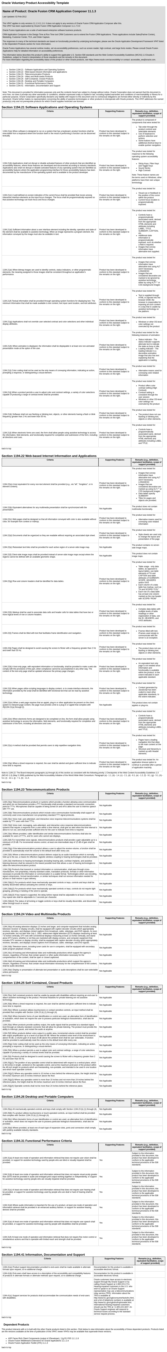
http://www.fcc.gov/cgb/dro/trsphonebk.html (112, 1302)
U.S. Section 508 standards (83, 55)
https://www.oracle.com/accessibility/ (105, 60)
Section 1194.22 (16, 72)
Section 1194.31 (16, 83)
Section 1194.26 (16, 81)
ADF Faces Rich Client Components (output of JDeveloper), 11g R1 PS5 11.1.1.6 (43, 1338)
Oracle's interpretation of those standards (40, 57)
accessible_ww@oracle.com (143, 60)
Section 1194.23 (16, 74)
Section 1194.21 (16, 70)
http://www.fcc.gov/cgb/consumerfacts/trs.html (114, 1298)
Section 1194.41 (16, 86)
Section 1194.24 (16, 76)
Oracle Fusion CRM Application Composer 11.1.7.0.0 (57, 26)
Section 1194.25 (16, 79)
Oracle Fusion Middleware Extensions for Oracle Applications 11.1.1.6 (38, 1341)
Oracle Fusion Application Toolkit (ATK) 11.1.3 (28, 1343)
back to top (6, 448)
